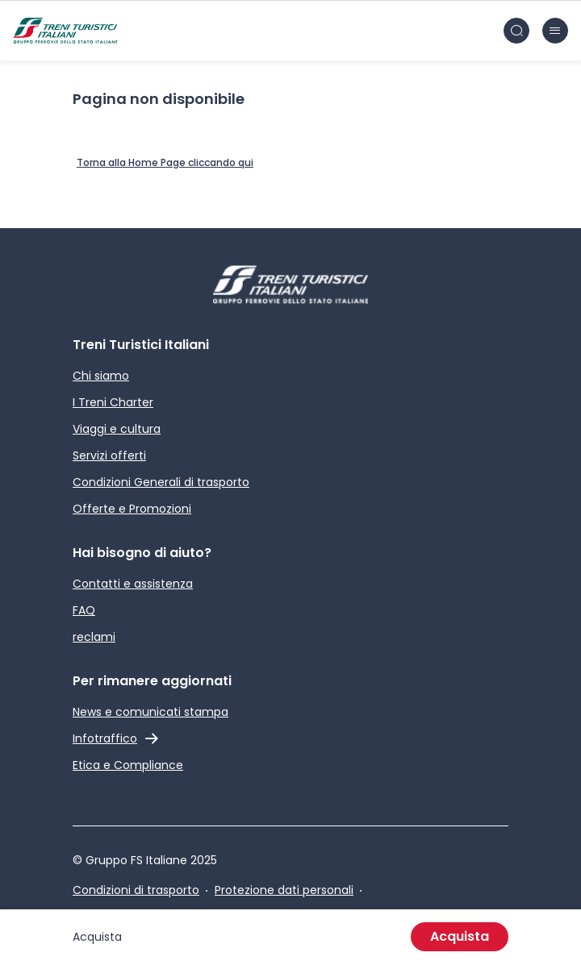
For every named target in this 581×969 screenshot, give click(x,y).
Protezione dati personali (284, 890)
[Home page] (65, 31)
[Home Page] (165, 164)
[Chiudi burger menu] (555, 31)
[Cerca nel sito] (516, 31)
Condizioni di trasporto (136, 890)
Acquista (459, 936)
